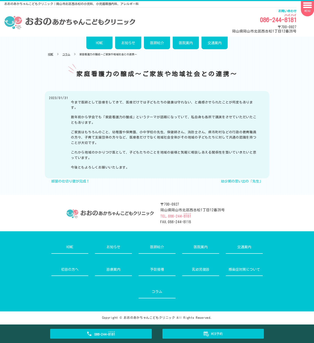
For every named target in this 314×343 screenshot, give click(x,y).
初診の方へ (69, 269)
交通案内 (215, 43)
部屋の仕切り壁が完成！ (70, 181)
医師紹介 (157, 43)
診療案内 (113, 269)
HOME (99, 43)
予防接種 (157, 269)
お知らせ (128, 43)
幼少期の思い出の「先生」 (242, 181)
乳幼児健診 (200, 269)
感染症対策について (244, 269)
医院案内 (186, 43)
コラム (66, 54)
